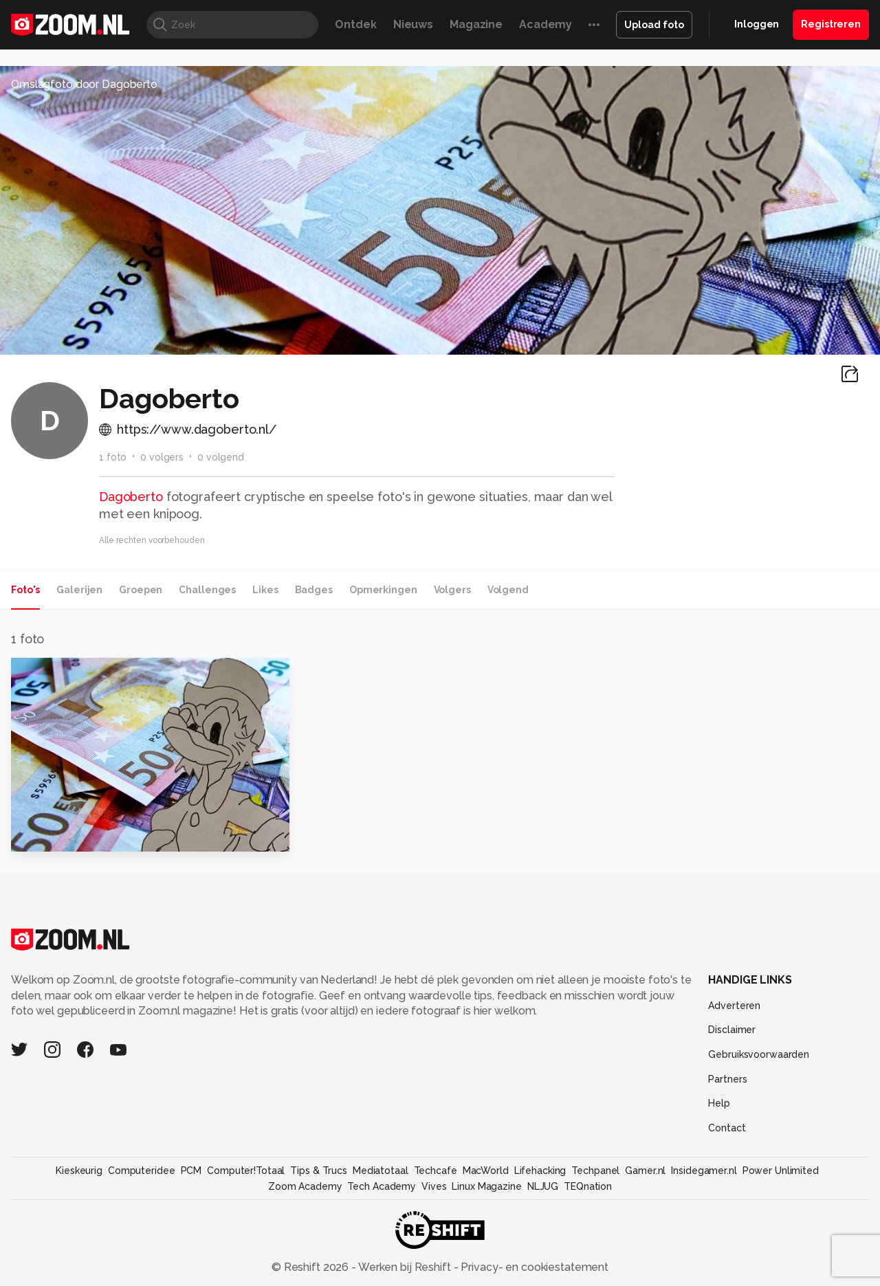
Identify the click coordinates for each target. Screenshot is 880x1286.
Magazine (476, 24)
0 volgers (162, 457)
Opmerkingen (383, 589)
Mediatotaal (380, 1170)
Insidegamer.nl (703, 1170)
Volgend (508, 589)
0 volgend (220, 457)
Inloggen (756, 24)
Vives (433, 1186)
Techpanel (595, 1170)
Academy (545, 24)
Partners (727, 1079)
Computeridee (141, 1170)
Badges (314, 589)
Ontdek (355, 24)
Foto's (25, 589)
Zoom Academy (305, 1186)
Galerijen (79, 589)
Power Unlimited (780, 1170)
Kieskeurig (79, 1170)
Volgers (452, 589)
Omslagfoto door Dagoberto (84, 84)
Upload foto (654, 24)
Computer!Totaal (246, 1170)
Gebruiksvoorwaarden (758, 1054)
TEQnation (588, 1186)
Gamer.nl (645, 1170)
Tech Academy (381, 1186)
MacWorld (486, 1170)
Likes (265, 589)
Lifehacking (540, 1170)
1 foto (112, 457)
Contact (726, 1127)
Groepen (140, 589)
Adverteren (734, 1005)
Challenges (207, 589)
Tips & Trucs (318, 1170)
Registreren (831, 24)
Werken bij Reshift (405, 1267)
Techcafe (435, 1170)
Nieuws (413, 24)
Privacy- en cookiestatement (533, 1267)
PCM (191, 1170)
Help (719, 1103)
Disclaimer (732, 1029)
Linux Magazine (486, 1186)
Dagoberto (131, 496)
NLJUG (542, 1186)
